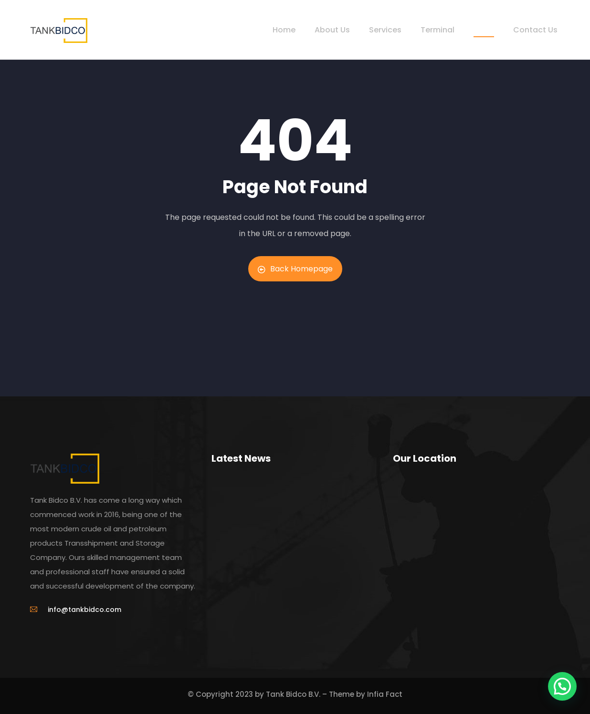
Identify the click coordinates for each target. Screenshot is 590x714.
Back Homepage (295, 268)
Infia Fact (384, 694)
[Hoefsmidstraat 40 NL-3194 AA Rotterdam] (476, 549)
